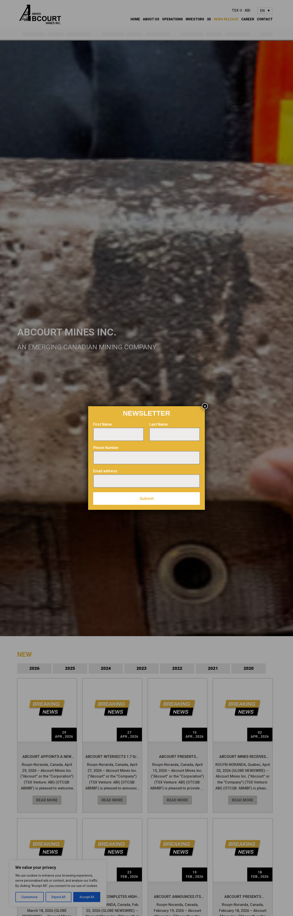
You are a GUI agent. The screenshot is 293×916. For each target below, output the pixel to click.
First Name (102, 424)
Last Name (158, 424)
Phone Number (106, 448)
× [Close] (204, 406)
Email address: (105, 471)
